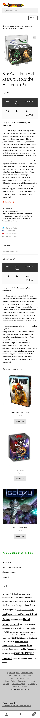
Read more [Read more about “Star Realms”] (20, 479)
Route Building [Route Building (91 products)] (27, 638)
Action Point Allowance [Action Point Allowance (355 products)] (13, 594)
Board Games (14, 26)
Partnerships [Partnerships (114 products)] (14, 632)
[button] (34, 37)
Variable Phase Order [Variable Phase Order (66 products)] (8, 653)
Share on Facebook (12, 231)
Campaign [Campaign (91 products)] (27, 601)
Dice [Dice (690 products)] (13, 609)
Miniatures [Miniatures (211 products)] (12, 628)
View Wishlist (6, 562)
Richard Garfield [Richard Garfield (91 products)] (27, 635)
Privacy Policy (25, 678)
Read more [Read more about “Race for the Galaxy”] (20, 536)
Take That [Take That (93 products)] (19, 649)
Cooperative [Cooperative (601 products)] (22, 605)
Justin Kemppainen (16, 216)
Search (20, 714)
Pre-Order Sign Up (18, 684)
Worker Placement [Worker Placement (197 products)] (25, 658)
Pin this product (12, 233)
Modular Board (28, 216)
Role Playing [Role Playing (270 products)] (16, 637)
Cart (18, 673)
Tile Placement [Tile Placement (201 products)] (29, 649)
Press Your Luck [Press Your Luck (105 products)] (17, 635)
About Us (17, 675)
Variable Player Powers (10, 221)
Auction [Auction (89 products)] (21, 601)
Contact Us (22, 681)
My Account (11, 673)
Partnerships (6, 218)
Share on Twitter (12, 228)
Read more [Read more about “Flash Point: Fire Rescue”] (20, 421)
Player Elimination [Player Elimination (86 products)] (24, 632)
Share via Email (11, 236)
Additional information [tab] (10, 251)
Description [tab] (6, 245)
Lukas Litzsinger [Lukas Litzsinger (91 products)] (25, 624)
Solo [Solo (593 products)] (29, 645)
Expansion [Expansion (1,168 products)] (13, 614)
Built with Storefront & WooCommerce (16, 706)
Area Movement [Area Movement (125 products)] (26, 598)
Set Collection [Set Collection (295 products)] (21, 641)
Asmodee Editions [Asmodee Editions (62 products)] (13, 601)
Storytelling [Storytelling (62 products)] (5, 649)
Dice (7, 214)
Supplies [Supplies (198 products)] (12, 649)
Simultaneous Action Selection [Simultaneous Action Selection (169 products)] (14, 645)
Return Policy (10, 681)
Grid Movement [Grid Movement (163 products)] (17, 620)
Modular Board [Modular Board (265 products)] (23, 628)
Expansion (13, 214)
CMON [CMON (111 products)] (13, 605)
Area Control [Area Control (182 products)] (16, 597)
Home (7, 26)
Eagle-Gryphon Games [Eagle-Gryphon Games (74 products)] (23, 610)
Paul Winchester (17, 218)
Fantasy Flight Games (24, 214)
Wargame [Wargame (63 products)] (15, 658)
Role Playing (27, 218)
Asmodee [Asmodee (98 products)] (5, 601)
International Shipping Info (11, 567)
